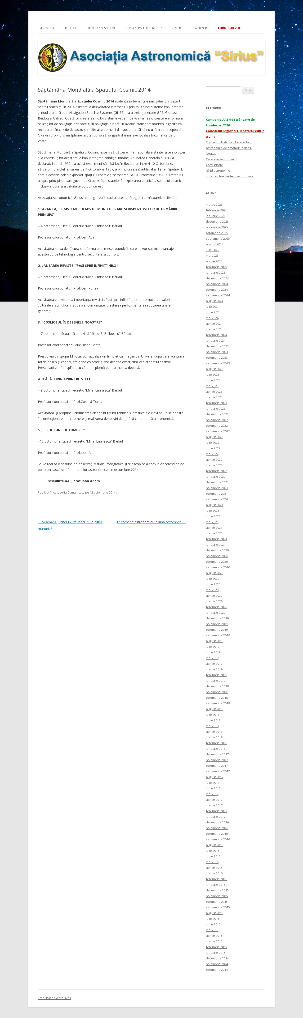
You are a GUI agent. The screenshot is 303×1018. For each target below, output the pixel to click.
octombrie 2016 (217, 833)
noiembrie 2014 (217, 964)
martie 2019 (214, 669)
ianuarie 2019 (215, 680)
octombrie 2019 (217, 629)
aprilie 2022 (214, 459)
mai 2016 (212, 862)
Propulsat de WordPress (54, 998)
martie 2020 (214, 601)
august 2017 (214, 777)
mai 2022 (212, 454)
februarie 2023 (216, 403)
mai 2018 (212, 726)
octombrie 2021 (217, 493)
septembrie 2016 (218, 839)
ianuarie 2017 (215, 816)
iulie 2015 (212, 918)
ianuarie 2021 (215, 544)
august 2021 (214, 505)
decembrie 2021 (217, 482)
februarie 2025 (216, 267)
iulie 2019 (212, 646)
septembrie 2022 (218, 431)
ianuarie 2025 (215, 272)
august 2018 (214, 709)
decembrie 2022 (217, 414)
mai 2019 (212, 658)
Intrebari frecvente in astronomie (230, 176)
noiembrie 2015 (217, 896)
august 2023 (214, 369)
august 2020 (214, 573)
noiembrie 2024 (217, 284)
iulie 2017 (212, 782)
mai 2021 (212, 522)
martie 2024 (214, 329)
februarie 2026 (216, 210)
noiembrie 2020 (217, 556)
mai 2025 (212, 255)
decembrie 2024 (217, 278)
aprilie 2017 (214, 799)
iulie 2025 (212, 250)
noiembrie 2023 (217, 352)
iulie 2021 (212, 510)
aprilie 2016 (214, 867)
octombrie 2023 (217, 357)
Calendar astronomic (221, 159)
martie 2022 (214, 465)
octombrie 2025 (217, 233)
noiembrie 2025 (217, 227)
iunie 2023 (213, 380)
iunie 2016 (213, 856)
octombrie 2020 (217, 561)
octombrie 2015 (217, 901)
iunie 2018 (213, 720)
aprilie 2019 (214, 663)
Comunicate (76, 492)
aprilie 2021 (214, 527)
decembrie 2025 (217, 221)
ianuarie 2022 (215, 476)
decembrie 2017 (217, 754)
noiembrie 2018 (217, 692)
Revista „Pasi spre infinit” (144, 28)
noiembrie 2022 (217, 420)
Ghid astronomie (218, 170)
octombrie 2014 (217, 969)
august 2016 (214, 845)
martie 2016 (214, 873)
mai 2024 (212, 318)
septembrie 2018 (218, 703)
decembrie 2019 (217, 618)
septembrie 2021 (218, 499)
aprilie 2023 (214, 391)
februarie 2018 (216, 743)
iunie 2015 (213, 924)
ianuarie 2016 (215, 884)
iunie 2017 (213, 788)
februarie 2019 (216, 675)
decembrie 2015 (217, 890)
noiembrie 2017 (217, 760)
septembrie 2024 (218, 295)
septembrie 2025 (218, 238)
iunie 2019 (213, 652)
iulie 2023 (212, 374)
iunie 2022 (213, 448)
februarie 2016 (216, 879)
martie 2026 (214, 204)
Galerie (177, 28)
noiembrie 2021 (217, 488)
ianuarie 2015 (215, 952)
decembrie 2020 (217, 550)
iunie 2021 (213, 516)
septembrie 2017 (218, 771)
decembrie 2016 (217, 822)
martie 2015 (214, 941)
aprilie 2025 (214, 261)
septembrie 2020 (218, 567)
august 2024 (214, 301)
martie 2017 (214, 805)
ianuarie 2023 (215, 408)
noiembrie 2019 (217, 624)
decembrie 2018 (217, 686)
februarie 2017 (216, 811)
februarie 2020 (216, 607)
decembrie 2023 (217, 346)
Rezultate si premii (102, 28)
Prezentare (46, 28)
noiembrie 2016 (217, 828)
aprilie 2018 (214, 731)
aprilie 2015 (214, 935)
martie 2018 (214, 737)
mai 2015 (212, 930)
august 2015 (214, 913)
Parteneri (200, 28)
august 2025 (214, 244)
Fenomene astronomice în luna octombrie (151, 522)
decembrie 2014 (217, 958)
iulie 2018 (212, 714)
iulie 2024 (212, 306)
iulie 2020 (212, 578)
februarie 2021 (216, 539)
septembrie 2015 (218, 907)
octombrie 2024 (217, 289)
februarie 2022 (216, 471)
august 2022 (214, 437)
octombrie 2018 (217, 697)
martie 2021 (214, 533)
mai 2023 (212, 386)
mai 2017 (212, 794)
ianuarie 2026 (215, 216)
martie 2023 (214, 397)
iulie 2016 (212, 850)
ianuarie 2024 (215, 340)
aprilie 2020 (214, 595)
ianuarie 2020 (215, 612)
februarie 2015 (216, 947)
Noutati (211, 153)
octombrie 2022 (217, 425)
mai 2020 (212, 590)
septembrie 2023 (218, 363)
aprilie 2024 (214, 323)
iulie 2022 (212, 442)
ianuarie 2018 (215, 748)
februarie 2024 (216, 335)
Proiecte (71, 28)
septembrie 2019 (218, 635)
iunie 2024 (213, 312)
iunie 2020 (213, 584)
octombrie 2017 (217, 765)
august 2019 (214, 641)
